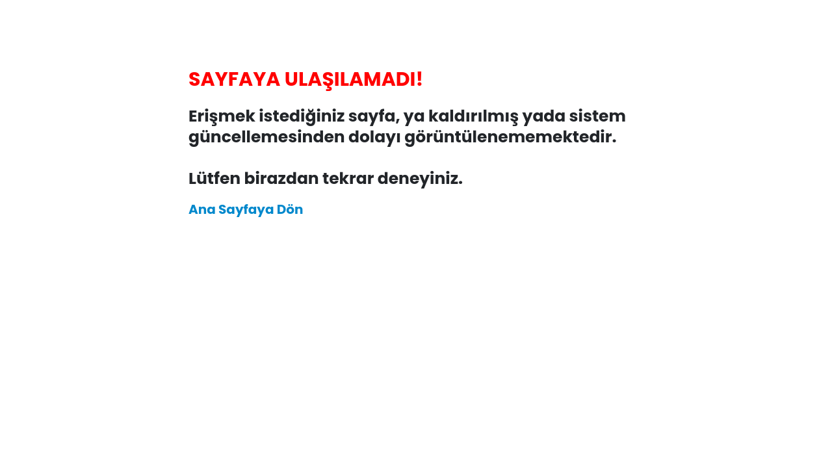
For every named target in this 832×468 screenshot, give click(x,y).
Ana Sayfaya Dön (246, 209)
